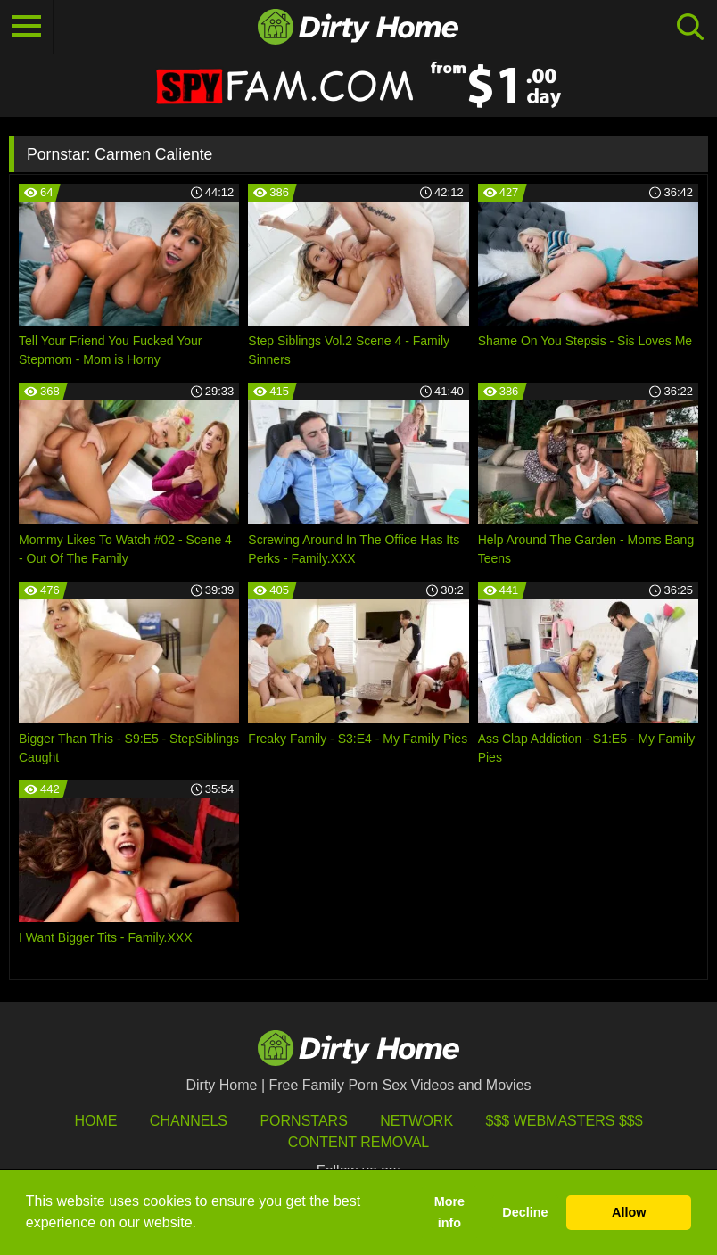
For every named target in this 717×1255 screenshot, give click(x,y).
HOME (95, 1120)
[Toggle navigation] (27, 27)
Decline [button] (525, 1212)
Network (416, 1120)
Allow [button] (629, 1212)
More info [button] (449, 1212)
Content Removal (359, 1142)
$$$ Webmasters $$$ (564, 1120)
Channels (188, 1120)
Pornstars (303, 1120)
